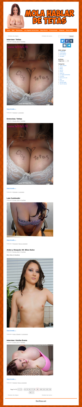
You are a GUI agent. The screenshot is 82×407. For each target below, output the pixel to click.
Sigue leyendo (11, 109)
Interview (15, 112)
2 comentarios (24, 334)
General (61, 71)
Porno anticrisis (63, 54)
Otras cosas (69, 30)
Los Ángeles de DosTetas (31, 30)
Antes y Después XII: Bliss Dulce (21, 250)
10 (41, 389)
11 (44, 389)
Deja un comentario (23, 243)
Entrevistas (19, 30)
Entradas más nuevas (47, 36)
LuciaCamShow (63, 53)
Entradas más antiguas (12, 36)
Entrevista (15, 192)
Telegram (61, 30)
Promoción (15, 243)
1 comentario (21, 112)
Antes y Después (17, 334)
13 (50, 389)
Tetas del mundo (63, 82)
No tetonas (62, 76)
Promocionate (53, 30)
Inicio (8, 30)
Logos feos (62, 73)
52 (30, 392)
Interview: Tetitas (14, 39)
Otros (61, 79)
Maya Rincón (44, 30)
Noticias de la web (63, 77)
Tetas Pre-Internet (63, 83)
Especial (61, 70)
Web (13, 30)
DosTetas (23, 41)
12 (47, 389)
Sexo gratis (62, 56)
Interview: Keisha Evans (17, 340)
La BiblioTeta (62, 51)
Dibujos (61, 68)
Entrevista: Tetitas (14, 119)
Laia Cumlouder (13, 198)
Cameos (61, 67)
